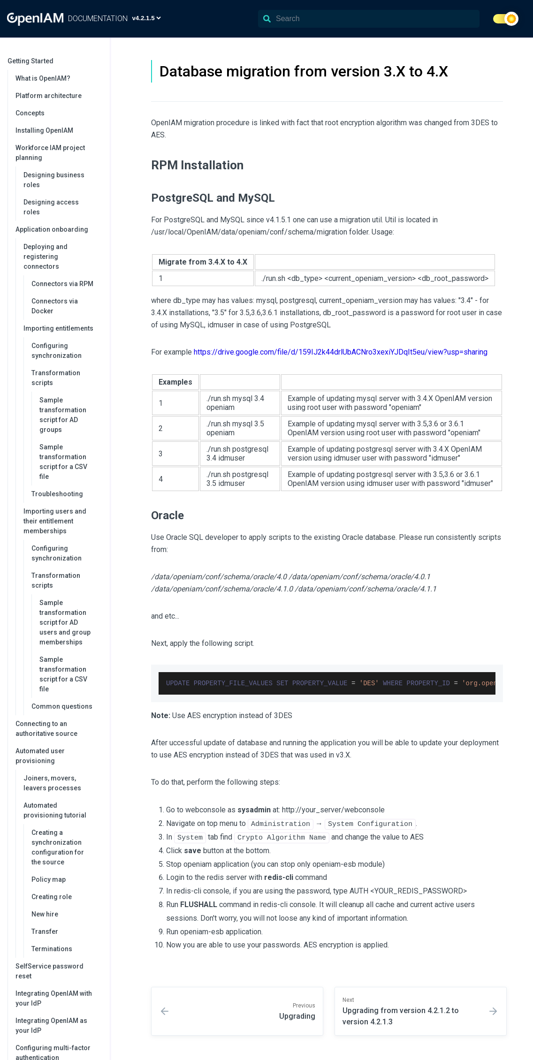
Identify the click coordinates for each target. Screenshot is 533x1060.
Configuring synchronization (56, 350)
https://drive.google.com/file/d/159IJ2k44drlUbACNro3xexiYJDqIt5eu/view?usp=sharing (340, 352)
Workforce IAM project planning (57, 152)
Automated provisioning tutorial (61, 810)
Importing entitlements (61, 328)
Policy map (48, 879)
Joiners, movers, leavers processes (52, 783)
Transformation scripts (65, 377)
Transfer (44, 931)
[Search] (369, 19)
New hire (44, 914)
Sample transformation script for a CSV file (63, 461)
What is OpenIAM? (42, 78)
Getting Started (54, 61)
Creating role (51, 897)
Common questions (61, 706)
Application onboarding (57, 229)
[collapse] (97, 61)
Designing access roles (51, 207)
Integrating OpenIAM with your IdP (53, 998)
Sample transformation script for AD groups (62, 414)
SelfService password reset (49, 971)
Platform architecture (48, 95)
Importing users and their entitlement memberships (61, 521)
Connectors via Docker (54, 306)
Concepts (30, 113)
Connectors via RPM (62, 284)
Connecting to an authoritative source (46, 728)
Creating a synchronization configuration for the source (57, 847)
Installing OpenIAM (44, 130)
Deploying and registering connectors (61, 256)
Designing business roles (53, 180)
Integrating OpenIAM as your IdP (51, 1025)
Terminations (51, 949)
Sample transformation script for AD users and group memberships (65, 622)
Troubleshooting (57, 494)
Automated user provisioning (57, 756)
